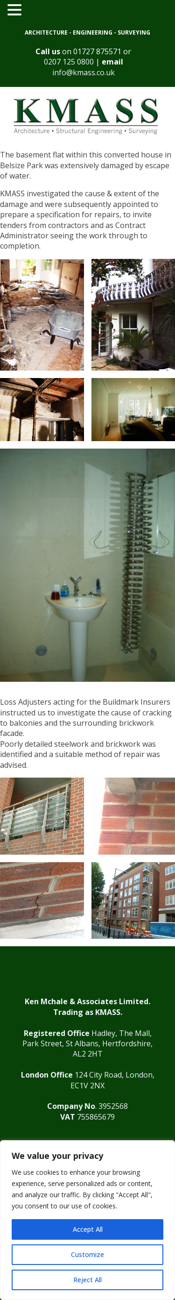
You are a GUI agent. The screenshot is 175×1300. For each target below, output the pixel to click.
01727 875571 (97, 51)
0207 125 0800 (69, 62)
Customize (87, 1254)
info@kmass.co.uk (83, 72)
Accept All (88, 1229)
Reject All (87, 1279)
